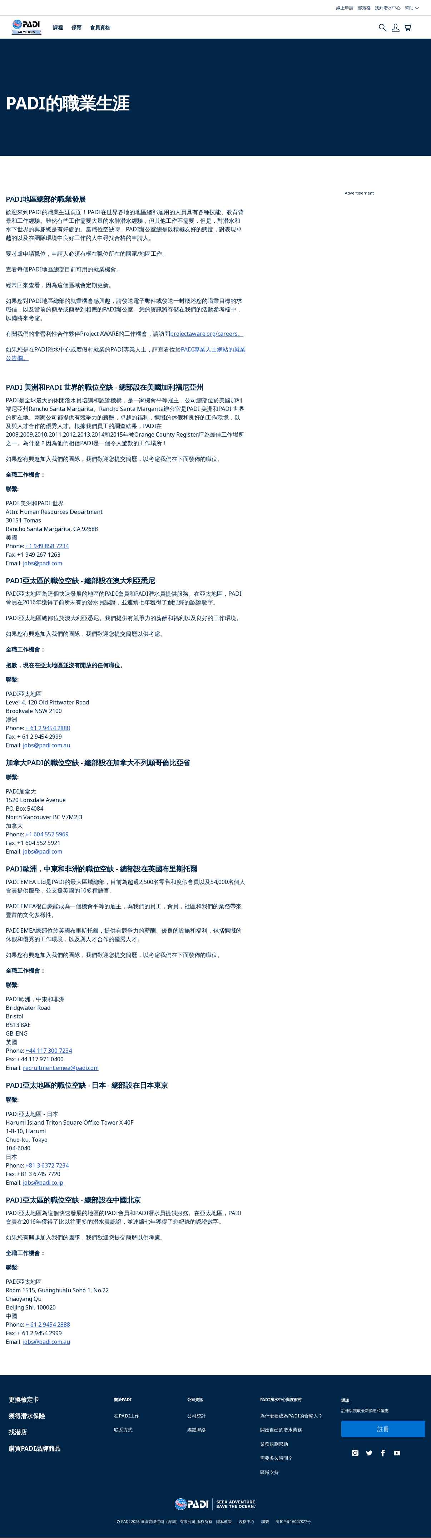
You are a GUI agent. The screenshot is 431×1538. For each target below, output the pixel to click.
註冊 (383, 1429)
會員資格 (100, 27)
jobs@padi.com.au (46, 745)
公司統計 (196, 1415)
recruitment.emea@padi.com (61, 1068)
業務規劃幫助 (274, 1444)
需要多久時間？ (276, 1458)
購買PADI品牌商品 (34, 1448)
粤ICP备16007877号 (293, 1521)
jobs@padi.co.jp (43, 1182)
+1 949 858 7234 (47, 546)
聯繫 (265, 1521)
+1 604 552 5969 (47, 834)
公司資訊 (195, 1399)
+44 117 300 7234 (48, 1051)
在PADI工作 (126, 1415)
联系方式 (123, 1429)
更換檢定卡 (24, 1399)
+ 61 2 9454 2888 (47, 728)
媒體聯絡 (196, 1429)
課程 (58, 27)
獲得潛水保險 (27, 1416)
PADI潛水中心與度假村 (281, 1399)
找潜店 (18, 1432)
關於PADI (123, 1399)
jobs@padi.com (42, 563)
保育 (76, 27)
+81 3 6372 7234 (47, 1165)
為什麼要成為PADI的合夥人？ (291, 1415)
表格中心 (246, 1521)
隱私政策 (224, 1521)
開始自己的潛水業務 (281, 1429)
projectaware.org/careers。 (206, 334)
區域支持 (269, 1472)
